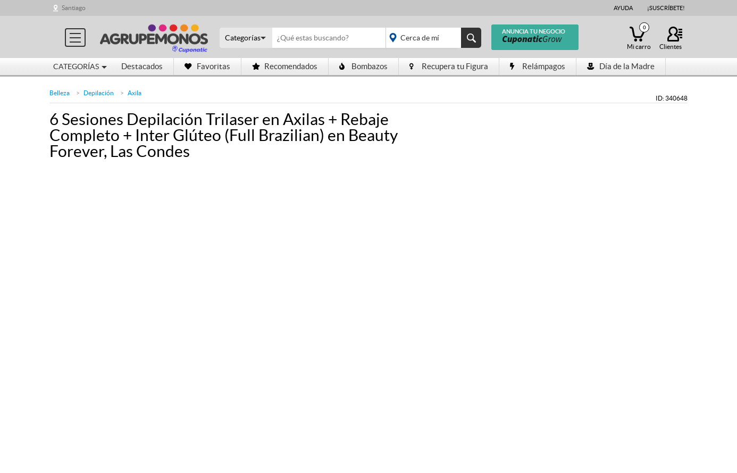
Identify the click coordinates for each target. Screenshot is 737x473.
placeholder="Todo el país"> (432, 38)
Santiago (74, 7)
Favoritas (207, 66)
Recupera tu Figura (448, 66)
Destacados (142, 66)
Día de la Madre (621, 66)
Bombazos (363, 66)
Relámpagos (537, 66)
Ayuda (623, 8)
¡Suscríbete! (666, 8)
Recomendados (284, 66)
